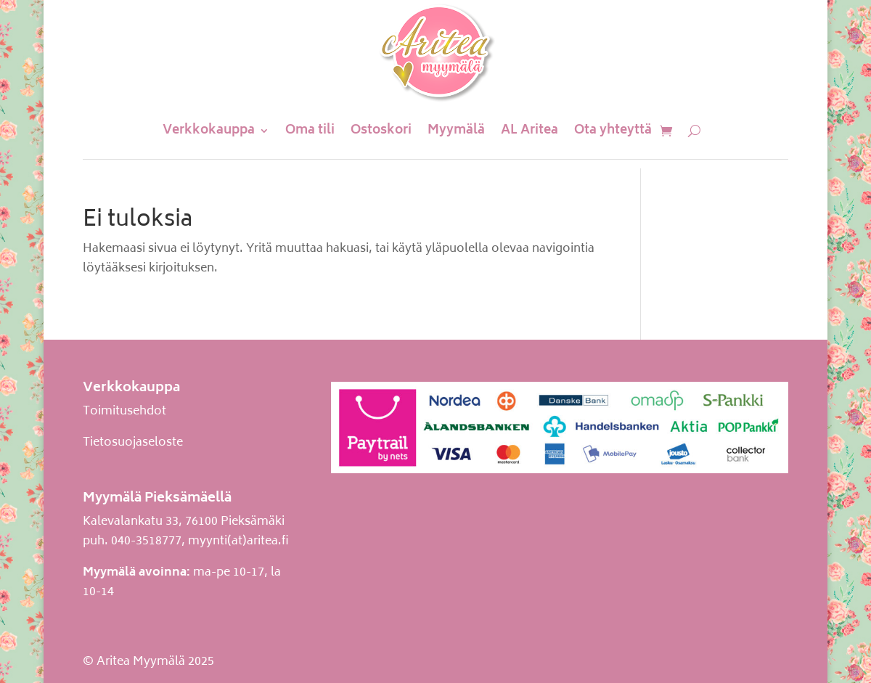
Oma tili (310, 131)
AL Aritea (529, 131)
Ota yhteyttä (613, 131)
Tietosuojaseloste (133, 443)
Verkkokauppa (209, 131)
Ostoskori (381, 131)
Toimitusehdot (124, 411)
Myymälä (456, 131)
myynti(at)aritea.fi (238, 541)
